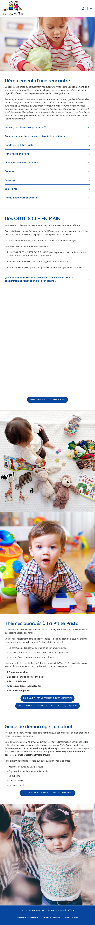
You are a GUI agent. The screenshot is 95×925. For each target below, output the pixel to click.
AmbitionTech (67, 910)
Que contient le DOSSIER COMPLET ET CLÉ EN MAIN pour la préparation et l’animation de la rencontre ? (39, 279)
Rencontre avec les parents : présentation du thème (35, 136)
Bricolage (10, 180)
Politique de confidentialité (27, 917)
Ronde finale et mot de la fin (21, 197)
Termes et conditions (51, 917)
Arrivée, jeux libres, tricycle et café (25, 127)
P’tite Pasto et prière (17, 153)
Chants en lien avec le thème (21, 162)
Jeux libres (11, 188)
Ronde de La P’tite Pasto (19, 145)
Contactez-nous (71, 917)
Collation (10, 171)
